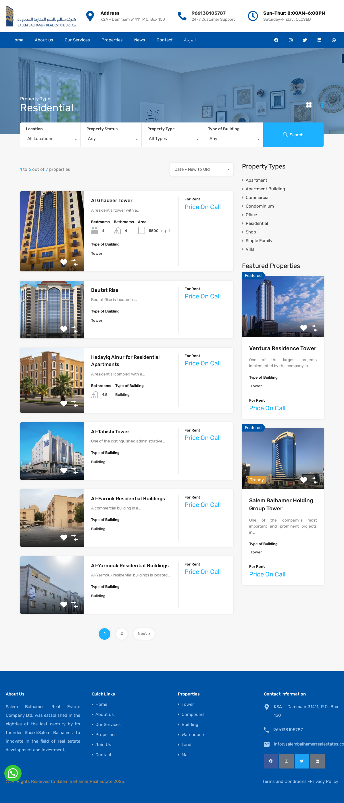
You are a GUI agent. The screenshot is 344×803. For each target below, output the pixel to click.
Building (190, 724)
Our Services (77, 40)
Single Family (259, 240)
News (139, 40)
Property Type (161, 129)
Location (34, 129)
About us (44, 40)
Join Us (103, 745)
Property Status (102, 129)
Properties (112, 40)
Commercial (258, 197)
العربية (190, 40)
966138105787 (209, 13)
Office (251, 214)
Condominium (260, 206)
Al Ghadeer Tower (111, 200)
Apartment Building (265, 188)
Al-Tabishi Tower (110, 431)
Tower (188, 704)
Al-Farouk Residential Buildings (128, 498)
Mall (186, 755)
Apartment (256, 180)
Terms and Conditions (284, 781)
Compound (193, 714)
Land (186, 745)
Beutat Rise (104, 290)
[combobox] (50, 140)
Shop (251, 232)
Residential (257, 223)
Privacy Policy (324, 781)
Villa (250, 249)
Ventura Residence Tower (282, 348)
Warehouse (193, 735)
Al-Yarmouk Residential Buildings (130, 565)
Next (144, 633)
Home (17, 40)
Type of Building (224, 129)
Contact (165, 40)
